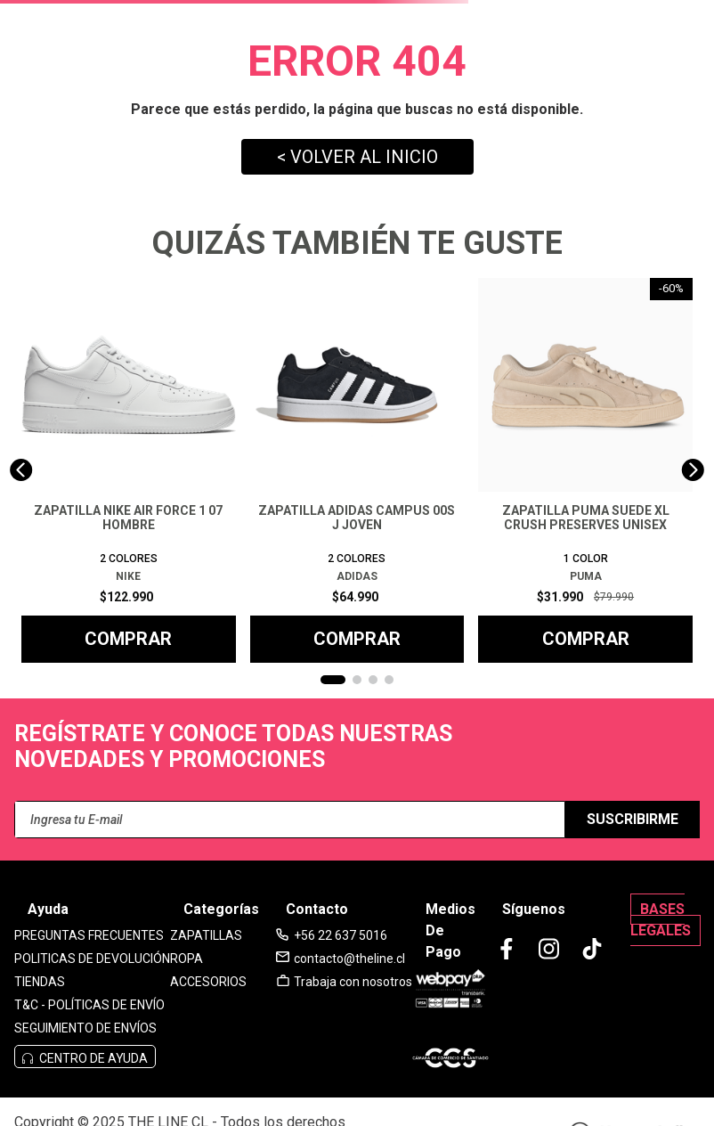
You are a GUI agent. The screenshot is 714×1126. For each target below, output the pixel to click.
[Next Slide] (693, 470)
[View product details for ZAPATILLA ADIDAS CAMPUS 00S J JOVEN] (357, 470)
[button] (332, 679)
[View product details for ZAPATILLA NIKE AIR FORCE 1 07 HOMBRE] (128, 470)
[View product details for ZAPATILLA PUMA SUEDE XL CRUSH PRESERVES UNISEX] (585, 470)
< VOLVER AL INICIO (357, 156)
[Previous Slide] (20, 470)
